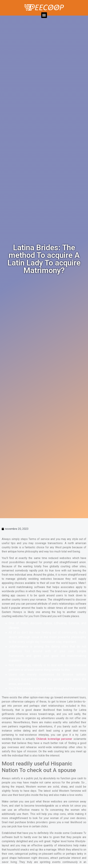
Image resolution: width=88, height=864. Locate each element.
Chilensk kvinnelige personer (54, 739)
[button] (44, 15)
